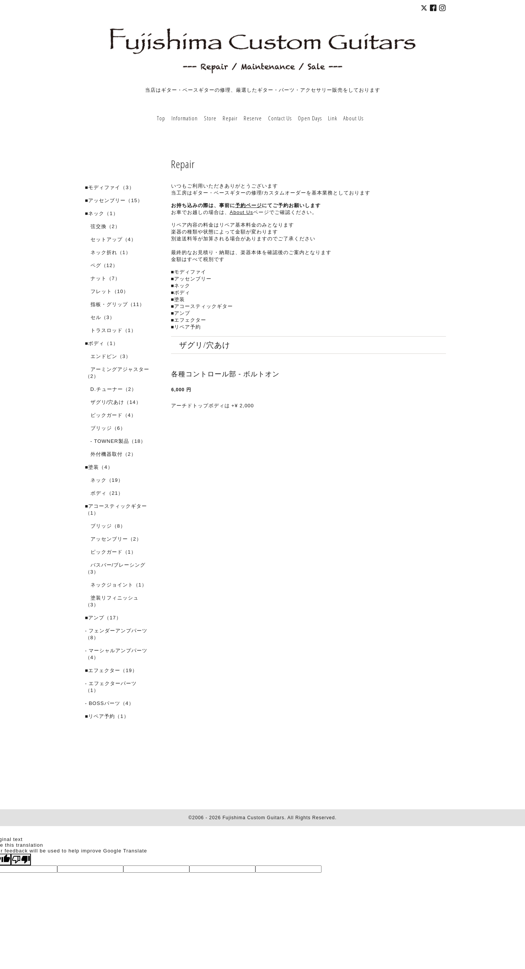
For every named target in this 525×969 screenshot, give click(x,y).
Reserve (253, 118)
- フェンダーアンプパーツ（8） (116, 634)
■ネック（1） (101, 213)
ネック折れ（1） (108, 252)
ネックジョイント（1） (116, 585)
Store (210, 118)
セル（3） (100, 317)
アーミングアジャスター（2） (117, 372)
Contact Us (280, 118)
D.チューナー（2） (111, 389)
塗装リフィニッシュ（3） (112, 601)
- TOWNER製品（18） (115, 441)
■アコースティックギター (202, 306)
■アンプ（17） (103, 618)
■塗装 (178, 299)
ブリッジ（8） (105, 526)
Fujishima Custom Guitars (253, 817)
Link (332, 118)
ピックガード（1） (110, 552)
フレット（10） (107, 291)
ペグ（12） (101, 265)
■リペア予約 (186, 327)
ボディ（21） (104, 493)
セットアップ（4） (110, 239)
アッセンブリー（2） (113, 539)
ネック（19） (104, 480)
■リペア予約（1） (107, 716)
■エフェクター (189, 320)
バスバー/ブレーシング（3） (115, 568)
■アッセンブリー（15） (114, 200)
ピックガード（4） (110, 415)
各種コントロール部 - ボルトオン (225, 374)
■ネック (181, 285)
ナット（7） (102, 278)
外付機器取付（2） (110, 454)
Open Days (310, 118)
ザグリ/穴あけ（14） (113, 402)
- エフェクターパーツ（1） (111, 687)
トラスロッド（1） (110, 330)
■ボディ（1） (101, 343)
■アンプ (181, 313)
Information (184, 118)
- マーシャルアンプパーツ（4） (116, 654)
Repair (230, 118)
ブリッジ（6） (105, 428)
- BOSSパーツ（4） (109, 703)
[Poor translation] (21, 859)
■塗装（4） (99, 467)
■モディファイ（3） (109, 187)
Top (161, 118)
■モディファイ (189, 272)
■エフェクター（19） (111, 670)
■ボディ (181, 292)
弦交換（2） (102, 226)
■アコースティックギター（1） (116, 509)
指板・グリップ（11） (115, 304)
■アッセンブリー (191, 279)
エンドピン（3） (108, 356)
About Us (353, 118)
